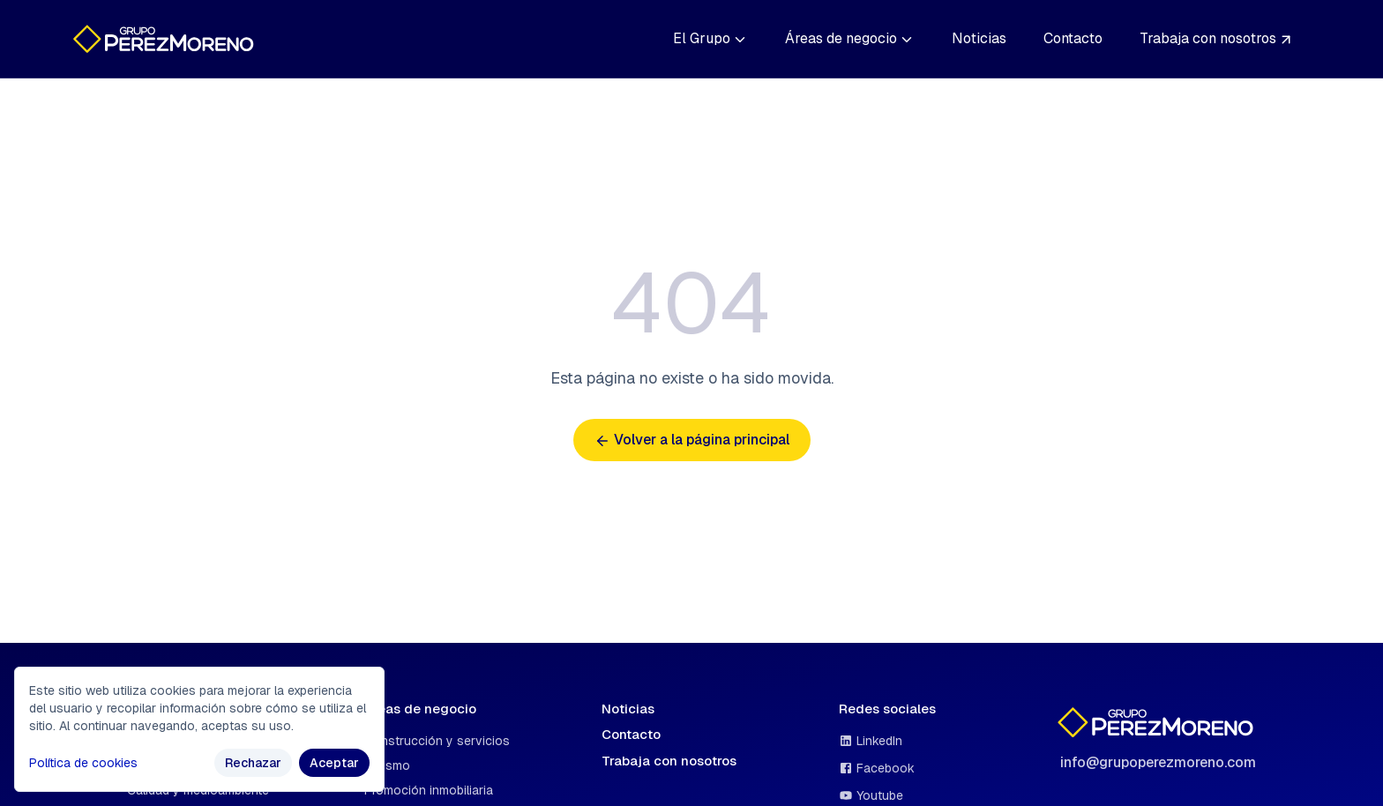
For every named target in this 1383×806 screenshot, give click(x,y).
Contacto (1073, 38)
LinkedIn (870, 741)
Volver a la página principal (691, 439)
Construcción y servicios (437, 741)
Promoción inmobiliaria (428, 790)
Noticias (979, 38)
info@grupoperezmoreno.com (1158, 762)
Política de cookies (83, 763)
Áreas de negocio (850, 38)
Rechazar (253, 763)
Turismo (387, 765)
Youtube (871, 795)
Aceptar (334, 763)
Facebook (877, 768)
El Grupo (710, 38)
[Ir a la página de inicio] (166, 39)
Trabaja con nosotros (1217, 38)
